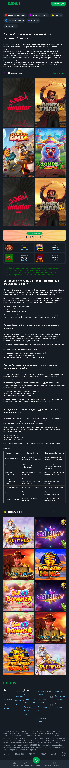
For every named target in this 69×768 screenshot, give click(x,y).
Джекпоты (7, 699)
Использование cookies (44, 693)
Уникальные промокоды (59, 705)
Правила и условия (42, 701)
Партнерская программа (60, 697)
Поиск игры (10, 26)
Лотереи (6, 708)
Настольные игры (19, 702)
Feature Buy (19, 691)
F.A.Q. (26, 695)
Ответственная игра (44, 708)
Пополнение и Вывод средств (30, 701)
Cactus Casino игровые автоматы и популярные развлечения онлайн (30, 272)
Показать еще (58, 73)
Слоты (5, 695)
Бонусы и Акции (27, 708)
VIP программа (30, 715)
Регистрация (58, 4)
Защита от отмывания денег (42, 718)
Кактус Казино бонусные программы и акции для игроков (25, 270)
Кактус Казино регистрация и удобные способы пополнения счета (29, 275)
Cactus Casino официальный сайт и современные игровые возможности (31, 268)
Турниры (6, 704)
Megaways (19, 696)
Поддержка (59, 691)
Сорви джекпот (34, 233)
